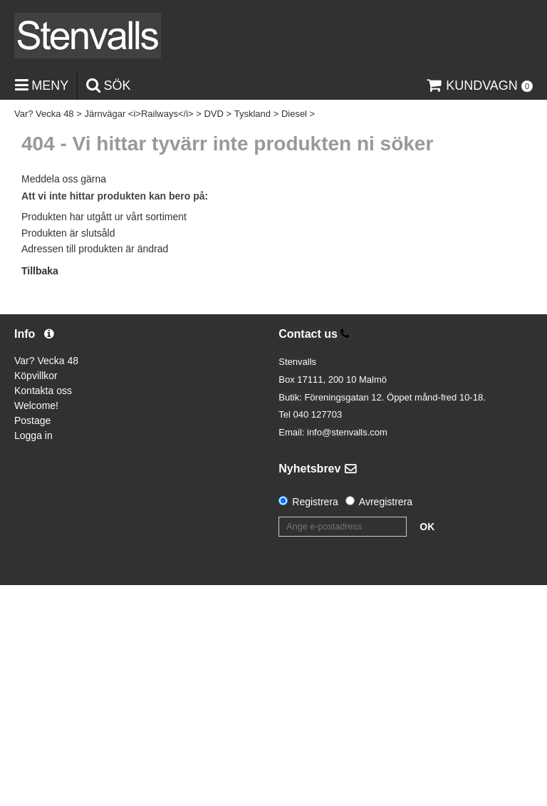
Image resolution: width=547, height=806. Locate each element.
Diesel (294, 113)
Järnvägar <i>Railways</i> (138, 113)
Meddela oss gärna (63, 179)
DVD (213, 113)
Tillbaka (39, 271)
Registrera (315, 501)
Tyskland (252, 113)
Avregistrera (385, 501)
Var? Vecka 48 (44, 113)
